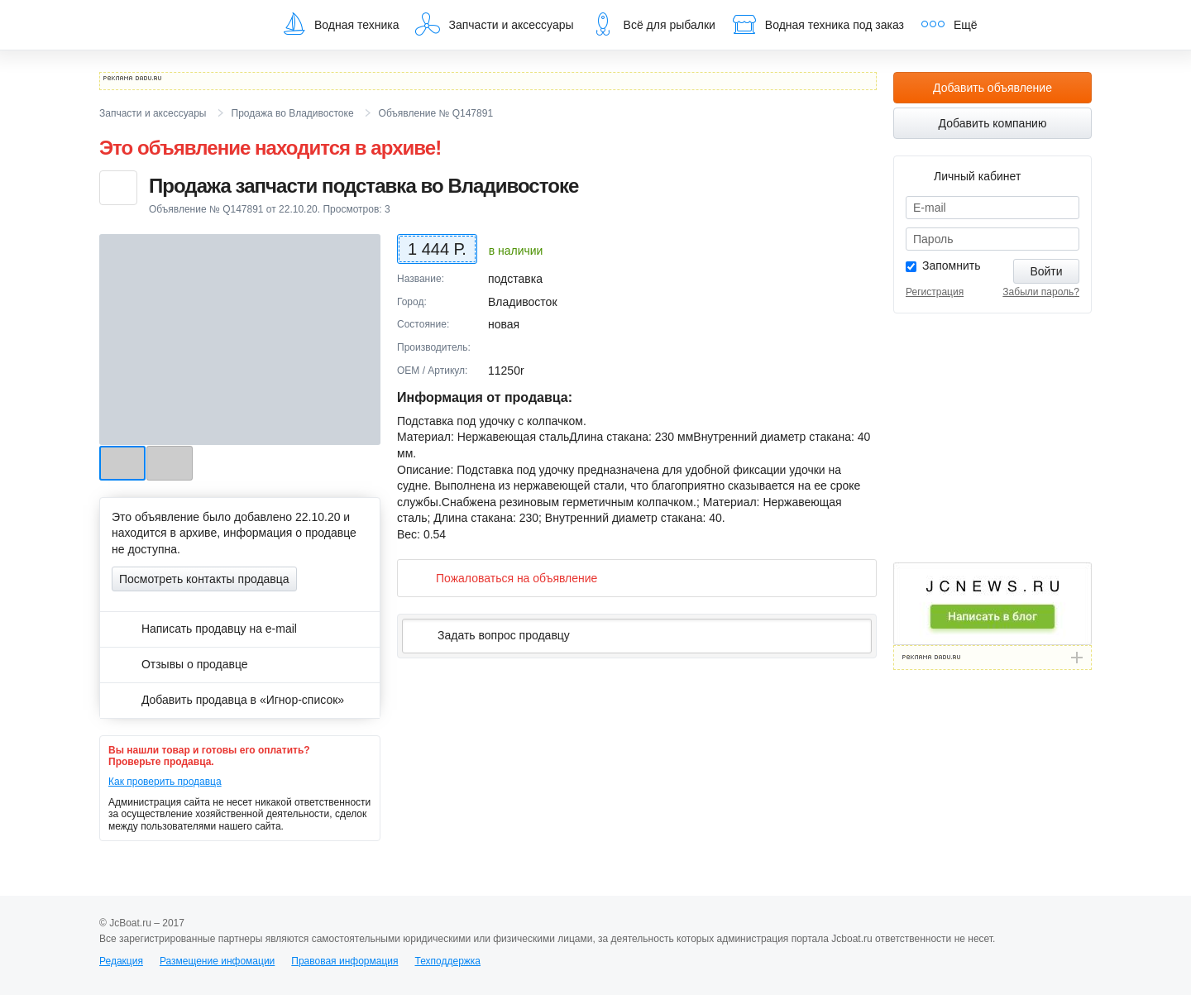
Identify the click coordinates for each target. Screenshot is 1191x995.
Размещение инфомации (217, 961)
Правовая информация (344, 961)
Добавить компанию (993, 123)
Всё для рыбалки (653, 24)
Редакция (121, 961)
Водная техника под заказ (818, 24)
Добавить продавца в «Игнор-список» (228, 700)
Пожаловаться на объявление (503, 577)
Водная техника (340, 24)
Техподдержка (447, 961)
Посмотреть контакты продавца (204, 579)
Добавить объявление (992, 87)
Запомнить (951, 265)
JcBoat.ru (178, 25)
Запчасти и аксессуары (494, 24)
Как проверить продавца (165, 781)
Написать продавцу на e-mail (204, 629)
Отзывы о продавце (180, 664)
